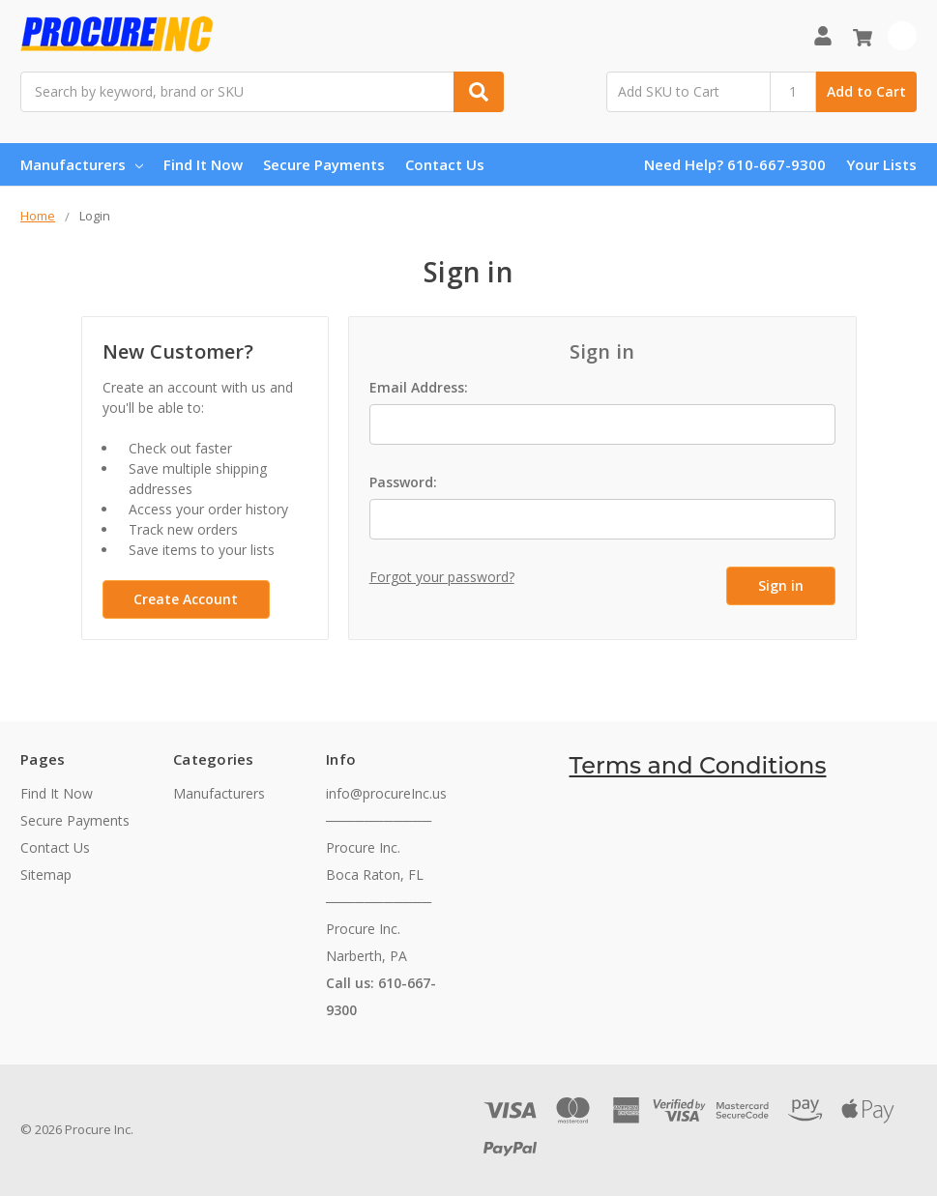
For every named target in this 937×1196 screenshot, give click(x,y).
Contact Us (444, 164)
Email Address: (418, 387)
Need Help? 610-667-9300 (735, 164)
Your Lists (881, 164)
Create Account (185, 599)
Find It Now (203, 164)
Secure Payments (324, 164)
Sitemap (46, 874)
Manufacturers (81, 164)
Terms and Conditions (698, 765)
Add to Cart (866, 91)
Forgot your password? (441, 577)
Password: (403, 482)
